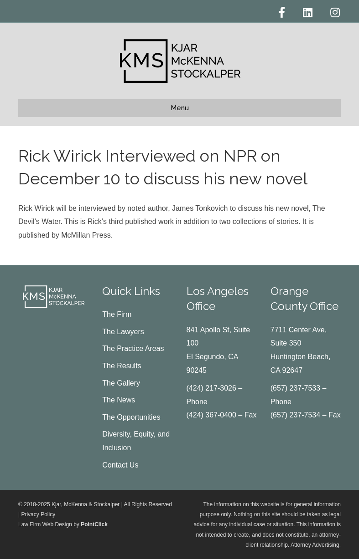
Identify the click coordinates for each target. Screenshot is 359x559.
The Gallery (121, 383)
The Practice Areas (133, 348)
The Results (121, 366)
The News (118, 400)
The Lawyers (123, 331)
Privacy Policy (38, 514)
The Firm (116, 314)
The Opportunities (131, 417)
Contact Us (120, 465)
